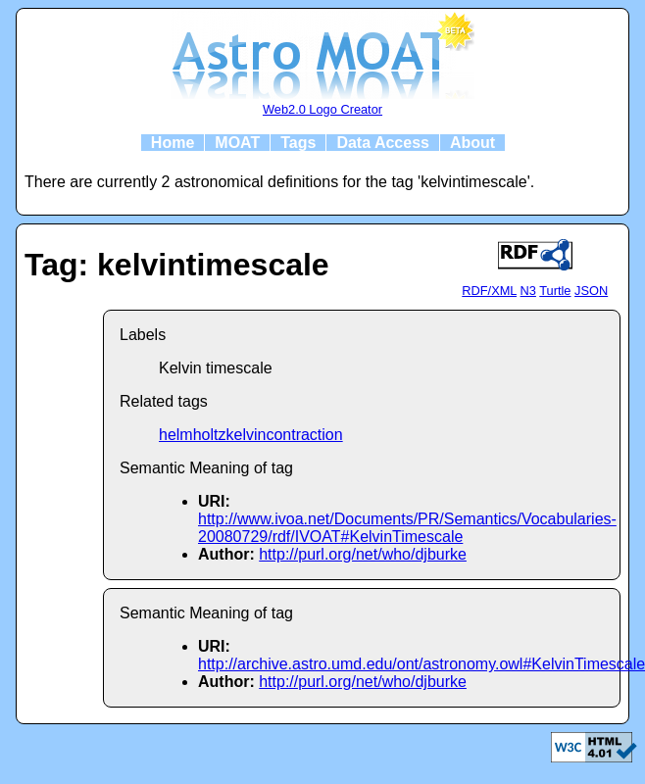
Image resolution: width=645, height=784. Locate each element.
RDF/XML (489, 290)
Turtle (555, 290)
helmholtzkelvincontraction (251, 434)
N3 (528, 290)
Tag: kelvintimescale (177, 264)
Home (172, 142)
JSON (591, 290)
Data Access (382, 142)
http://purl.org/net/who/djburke (363, 554)
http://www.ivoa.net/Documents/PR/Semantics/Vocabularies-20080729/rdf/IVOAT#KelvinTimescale (407, 528)
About (472, 142)
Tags (298, 142)
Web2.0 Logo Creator (322, 109)
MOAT (237, 142)
